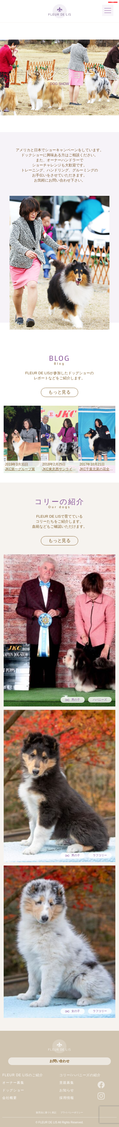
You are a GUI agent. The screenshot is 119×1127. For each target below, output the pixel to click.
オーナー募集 (13, 1082)
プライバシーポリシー (71, 1112)
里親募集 (66, 1082)
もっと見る (59, 392)
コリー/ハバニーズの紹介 (80, 1075)
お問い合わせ (59, 1061)
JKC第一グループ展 (20, 469)
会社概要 (9, 1098)
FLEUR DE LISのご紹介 (22, 1075)
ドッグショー (13, 1090)
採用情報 (66, 1098)
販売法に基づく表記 (46, 1112)
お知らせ (66, 1090)
